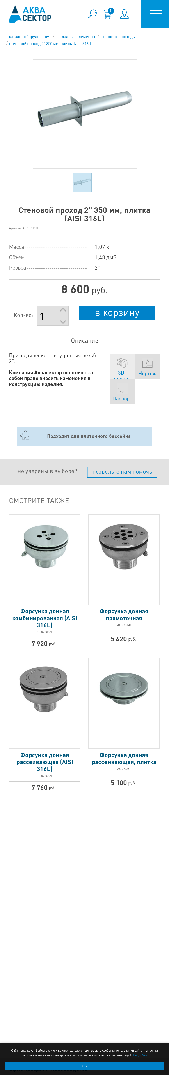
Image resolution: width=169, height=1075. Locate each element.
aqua (30, 14)
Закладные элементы (75, 36)
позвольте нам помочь (122, 471)
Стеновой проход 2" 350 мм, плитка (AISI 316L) (50, 43)
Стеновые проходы (118, 36)
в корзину (117, 312)
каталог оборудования (29, 36)
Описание (84, 340)
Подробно (140, 1055)
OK (84, 1066)
